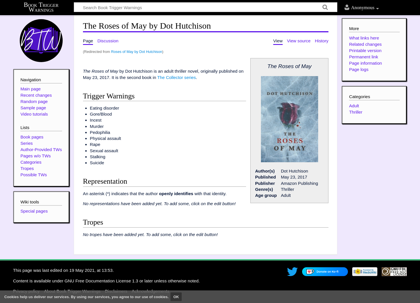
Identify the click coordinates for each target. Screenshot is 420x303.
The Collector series (176, 77)
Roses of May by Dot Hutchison (136, 51)
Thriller (355, 112)
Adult (354, 105)
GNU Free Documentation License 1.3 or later (108, 280)
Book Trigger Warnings (41, 7)
